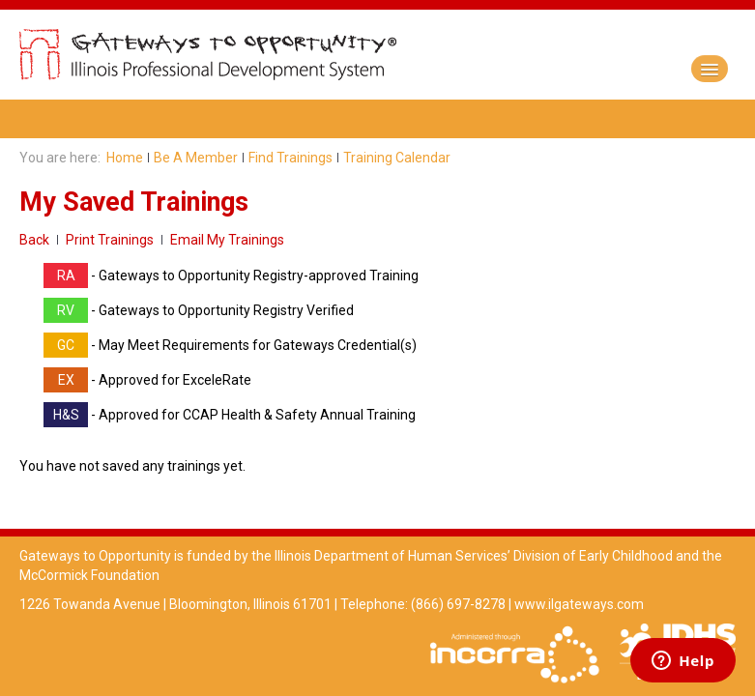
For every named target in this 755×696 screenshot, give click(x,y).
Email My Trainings (227, 239)
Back (34, 239)
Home (124, 157)
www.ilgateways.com (579, 604)
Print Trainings (110, 239)
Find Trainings (290, 157)
